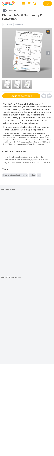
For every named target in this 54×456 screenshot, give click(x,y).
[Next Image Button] (48, 53)
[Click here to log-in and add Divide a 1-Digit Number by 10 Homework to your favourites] (43, 95)
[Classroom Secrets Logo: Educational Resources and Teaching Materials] (8, 3)
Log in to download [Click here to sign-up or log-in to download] (21, 96)
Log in (47, 3)
